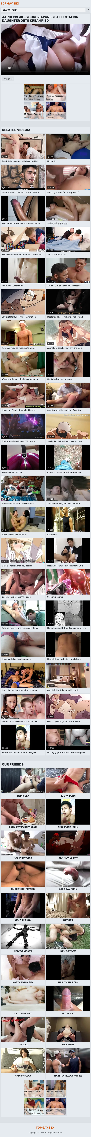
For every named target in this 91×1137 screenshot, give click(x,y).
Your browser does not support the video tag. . (45, 49)
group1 (9, 79)
